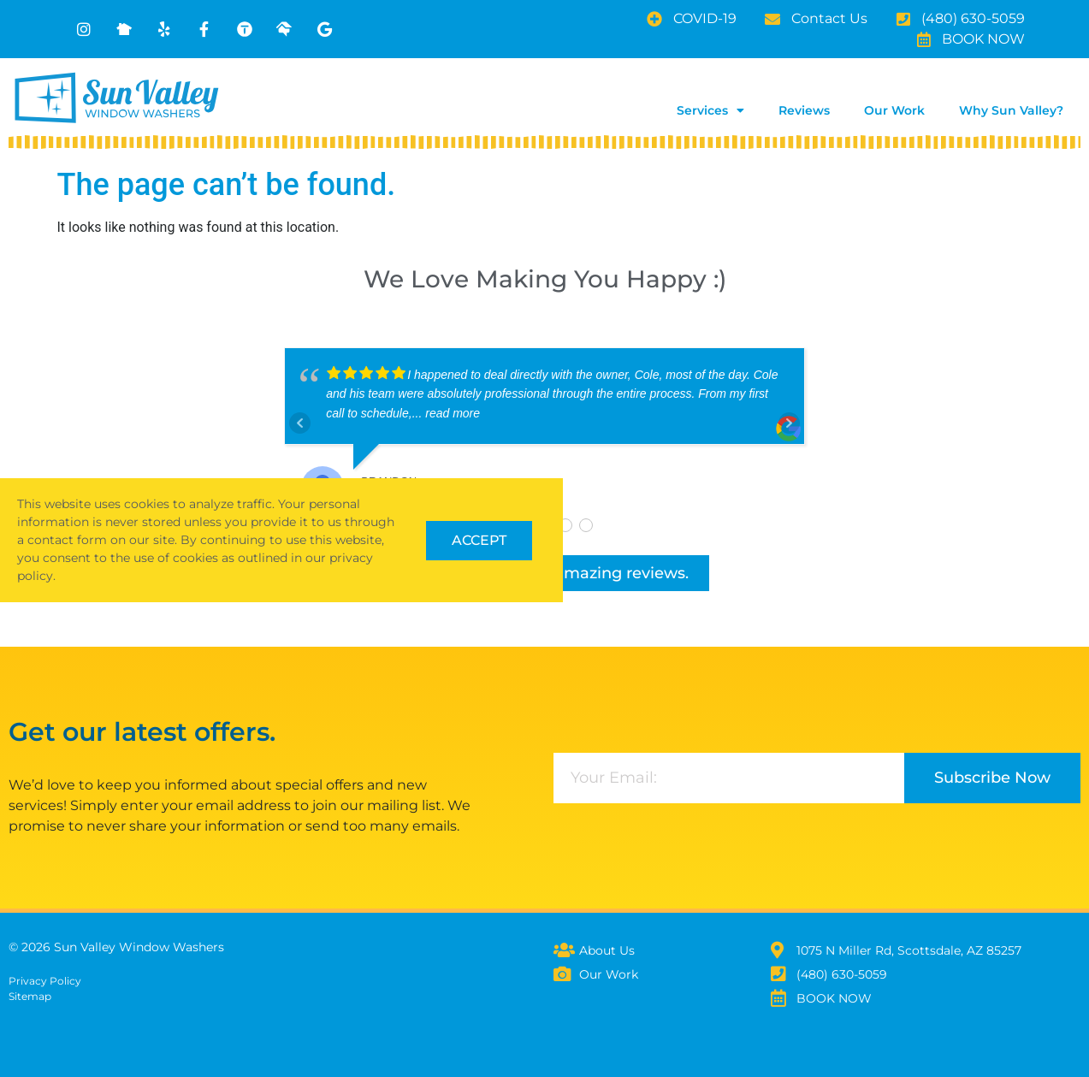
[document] (544, 538)
